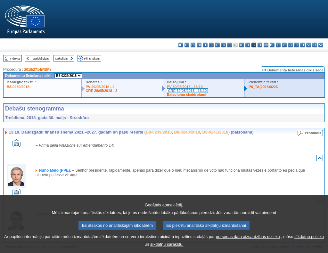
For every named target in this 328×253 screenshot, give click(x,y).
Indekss (15, 58)
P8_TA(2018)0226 (263, 87)
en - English (223, 45)
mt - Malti (272, 45)
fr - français (229, 45)
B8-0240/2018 (187, 132)
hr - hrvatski (241, 45)
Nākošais (61, 58)
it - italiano (247, 45)
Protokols (313, 133)
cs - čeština (193, 45)
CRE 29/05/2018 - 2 (101, 91)
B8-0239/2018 (18, 87)
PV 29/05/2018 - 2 (100, 87)
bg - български (180, 45)
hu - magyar (266, 45)
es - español (186, 45)
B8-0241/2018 (215, 132)
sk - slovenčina (302, 45)
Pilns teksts (92, 58)
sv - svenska (320, 45)
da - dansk (199, 45)
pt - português (290, 45)
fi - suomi (314, 45)
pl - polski (284, 45)
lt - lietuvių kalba (260, 45)
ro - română (296, 45)
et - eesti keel (211, 45)
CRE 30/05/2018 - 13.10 (187, 91)
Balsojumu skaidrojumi (186, 94)
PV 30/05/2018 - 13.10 (185, 87)
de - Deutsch (205, 45)
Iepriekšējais (40, 58)
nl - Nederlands (278, 45)
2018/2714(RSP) (37, 69)
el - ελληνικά (217, 45)
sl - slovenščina (308, 45)
